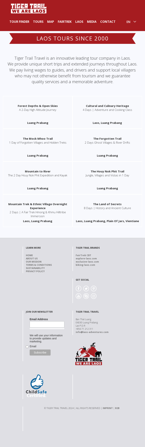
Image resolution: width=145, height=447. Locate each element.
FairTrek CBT (83, 255)
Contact (108, 22)
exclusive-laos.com (87, 261)
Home (29, 255)
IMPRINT (108, 408)
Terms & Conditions (39, 265)
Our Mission (34, 261)
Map (50, 22)
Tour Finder (19, 22)
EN (128, 22)
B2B (117, 408)
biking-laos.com (85, 265)
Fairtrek (65, 22)
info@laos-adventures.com (92, 332)
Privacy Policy (35, 271)
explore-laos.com (86, 258)
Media (91, 22)
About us (32, 258)
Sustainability (35, 268)
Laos (79, 22)
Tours (38, 22)
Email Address (39, 319)
